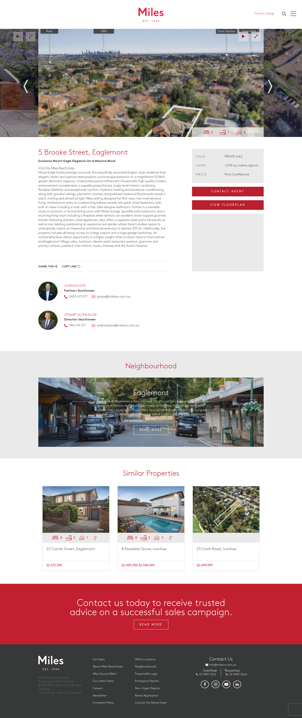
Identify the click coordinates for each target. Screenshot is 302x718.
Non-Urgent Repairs (147, 688)
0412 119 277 (77, 325)
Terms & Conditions (70, 692)
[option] (151, 83)
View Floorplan (227, 205)
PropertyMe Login (146, 674)
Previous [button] (29, 84)
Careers (98, 688)
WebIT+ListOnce (64, 681)
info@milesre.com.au (222, 665)
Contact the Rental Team (151, 702)
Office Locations (145, 659)
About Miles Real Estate (108, 666)
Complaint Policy (103, 702)
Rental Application (146, 695)
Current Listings (264, 13)
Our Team (99, 659)
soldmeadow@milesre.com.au (118, 325)
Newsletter (100, 695)
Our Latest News (103, 681)
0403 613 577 (78, 296)
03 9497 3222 (207, 674)
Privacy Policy (46, 692)
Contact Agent (227, 191)
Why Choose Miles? (105, 674)
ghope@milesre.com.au (113, 296)
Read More (151, 430)
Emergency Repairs (147, 681)
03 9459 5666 (238, 674)
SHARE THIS (47, 266)
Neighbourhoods (145, 666)
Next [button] (272, 84)
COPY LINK (71, 266)
